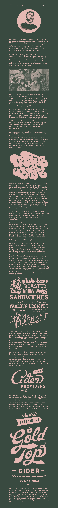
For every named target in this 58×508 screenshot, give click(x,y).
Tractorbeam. (13, 219)
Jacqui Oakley (31, 35)
